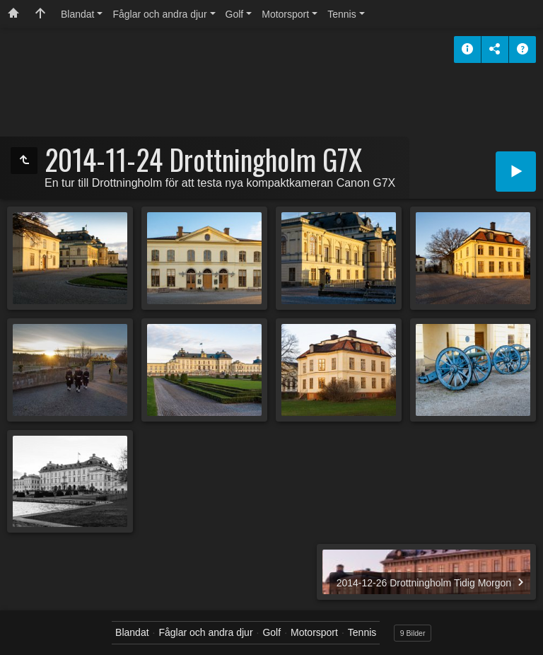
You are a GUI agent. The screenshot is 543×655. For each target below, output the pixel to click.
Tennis (341, 14)
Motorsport (285, 14)
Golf (235, 14)
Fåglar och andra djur (159, 14)
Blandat (77, 14)
